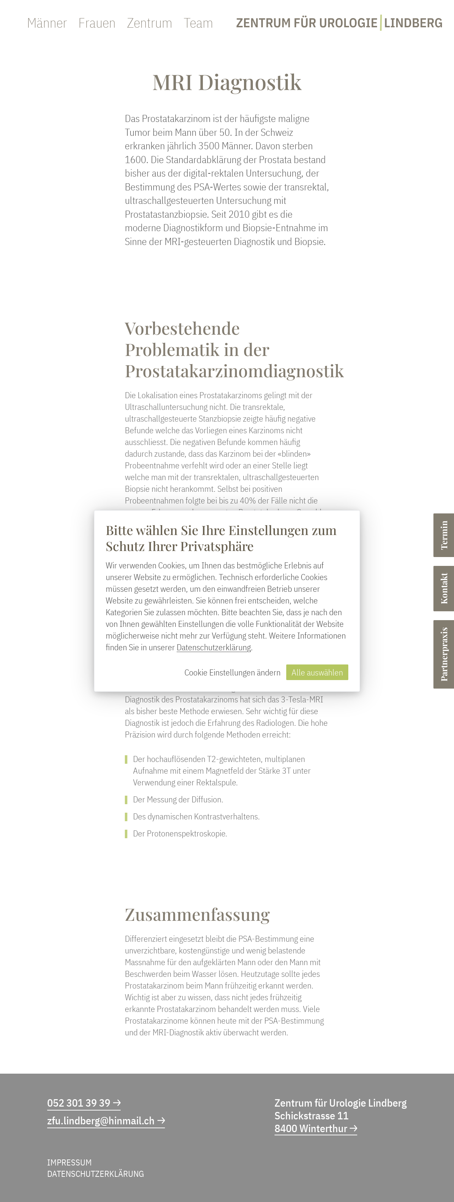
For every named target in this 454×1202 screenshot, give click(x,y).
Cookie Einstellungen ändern (232, 672)
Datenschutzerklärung (214, 647)
